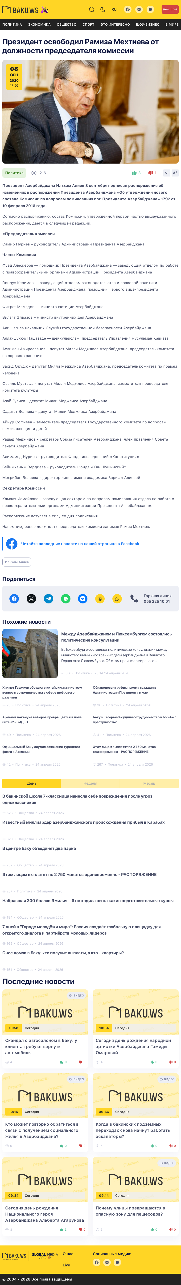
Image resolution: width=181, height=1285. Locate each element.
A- (167, 173)
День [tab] (32, 783)
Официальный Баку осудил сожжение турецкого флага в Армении (41, 749)
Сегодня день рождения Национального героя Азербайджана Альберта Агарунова (44, 1214)
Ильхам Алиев (17, 562)
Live (170, 9)
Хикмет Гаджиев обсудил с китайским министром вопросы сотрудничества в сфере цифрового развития (42, 692)
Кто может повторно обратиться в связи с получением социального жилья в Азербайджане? (41, 1130)
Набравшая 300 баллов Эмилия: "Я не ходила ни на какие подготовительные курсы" (88, 900)
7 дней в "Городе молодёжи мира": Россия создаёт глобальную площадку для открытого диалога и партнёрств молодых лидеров (81, 930)
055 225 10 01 (157, 601)
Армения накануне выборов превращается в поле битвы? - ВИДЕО (42, 719)
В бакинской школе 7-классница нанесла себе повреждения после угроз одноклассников (77, 799)
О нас (68, 1254)
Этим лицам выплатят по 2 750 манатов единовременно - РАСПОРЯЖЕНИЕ (124, 749)
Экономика (39, 24)
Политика (12, 24)
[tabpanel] (90, 882)
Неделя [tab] (90, 783)
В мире (172, 24)
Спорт (88, 24)
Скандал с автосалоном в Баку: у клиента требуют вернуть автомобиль (41, 1046)
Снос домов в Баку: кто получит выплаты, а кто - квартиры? (63, 952)
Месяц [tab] (149, 783)
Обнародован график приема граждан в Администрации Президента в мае (124, 690)
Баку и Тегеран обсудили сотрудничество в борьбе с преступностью (135, 719)
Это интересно (115, 24)
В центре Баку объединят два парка (39, 848)
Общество (66, 24)
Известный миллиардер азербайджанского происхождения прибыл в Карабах (83, 822)
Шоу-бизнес (147, 24)
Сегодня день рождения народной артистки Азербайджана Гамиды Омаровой (133, 1046)
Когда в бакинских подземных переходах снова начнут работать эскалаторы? (133, 1130)
